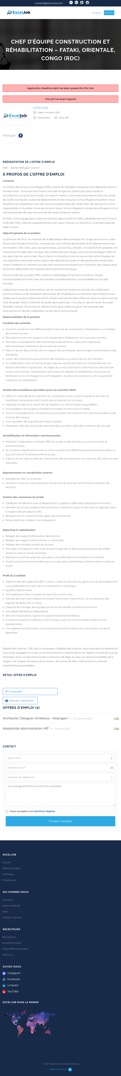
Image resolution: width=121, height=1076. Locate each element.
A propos (7, 899)
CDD (116, 718)
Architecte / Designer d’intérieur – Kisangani (35, 718)
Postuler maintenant (19, 700)
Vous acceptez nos (30, 811)
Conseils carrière (12, 917)
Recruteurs (8, 936)
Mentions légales (44, 811)
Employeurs (9, 880)
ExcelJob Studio (11, 942)
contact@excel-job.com (49, 3)
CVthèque (8, 874)
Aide (5, 911)
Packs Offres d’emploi (15, 948)
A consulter (13, 691)
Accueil (6, 862)
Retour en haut (61, 1069)
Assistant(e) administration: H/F (26, 728)
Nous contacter (11, 905)
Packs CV (7, 954)
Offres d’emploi (11, 868)
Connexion (109, 12)
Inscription (97, 12)
